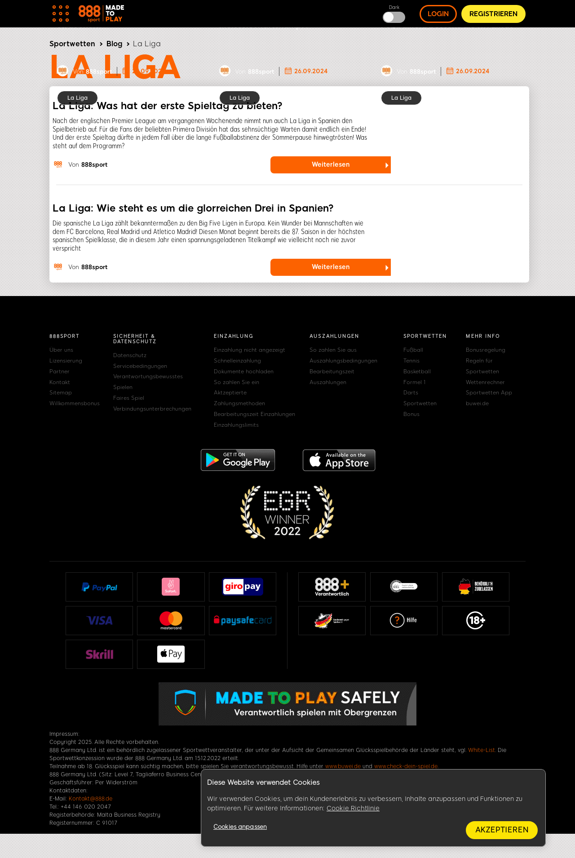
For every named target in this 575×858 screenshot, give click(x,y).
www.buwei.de (343, 766)
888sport (99, 71)
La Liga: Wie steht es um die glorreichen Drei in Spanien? (193, 208)
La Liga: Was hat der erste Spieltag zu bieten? (168, 106)
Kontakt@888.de (90, 799)
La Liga (77, 98)
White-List (481, 750)
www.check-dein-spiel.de (406, 766)
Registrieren (493, 14)
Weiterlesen (330, 164)
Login (438, 14)
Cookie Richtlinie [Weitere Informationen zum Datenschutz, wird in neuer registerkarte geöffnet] (353, 808)
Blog (114, 44)
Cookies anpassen (240, 826)
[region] (373, 808)
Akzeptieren (502, 830)
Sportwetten (72, 44)
